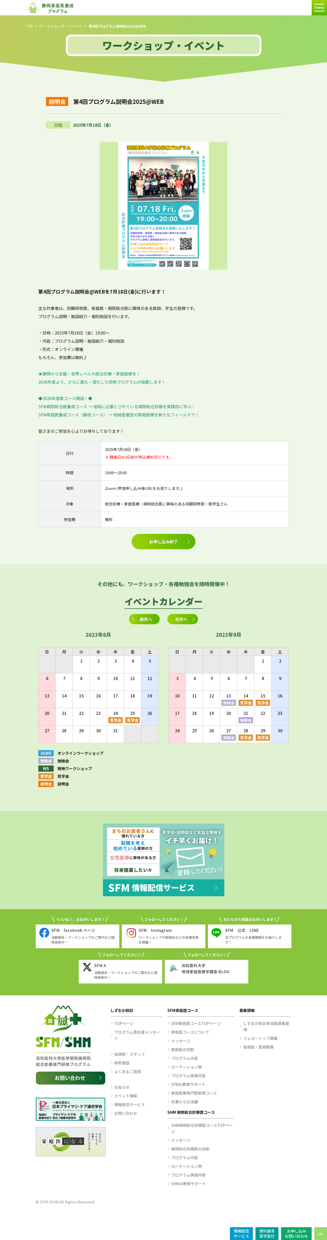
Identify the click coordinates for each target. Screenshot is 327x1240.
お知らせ (122, 1087)
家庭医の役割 (182, 1049)
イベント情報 (125, 1095)
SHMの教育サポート (188, 1183)
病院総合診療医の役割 (190, 1148)
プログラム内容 (184, 1058)
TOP (29, 26)
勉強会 (229, 702)
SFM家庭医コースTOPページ (196, 1023)
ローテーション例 (186, 1067)
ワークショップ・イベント (60, 26)
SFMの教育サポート (188, 1084)
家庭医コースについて (190, 1032)
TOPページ (124, 1023)
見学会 (115, 720)
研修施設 (122, 1062)
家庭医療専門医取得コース (194, 1093)
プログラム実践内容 (188, 1075)
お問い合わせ (125, 1113)
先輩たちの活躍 (184, 1101)
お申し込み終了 (163, 541)
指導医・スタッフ (129, 1054)
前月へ (146, 619)
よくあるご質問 (127, 1071)
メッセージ (180, 1040)
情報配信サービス (129, 1104)
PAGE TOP (320, 1233)
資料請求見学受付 (267, 1233)
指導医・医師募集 (258, 1047)
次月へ (181, 619)
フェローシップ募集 (260, 1038)
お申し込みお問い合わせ (296, 1233)
